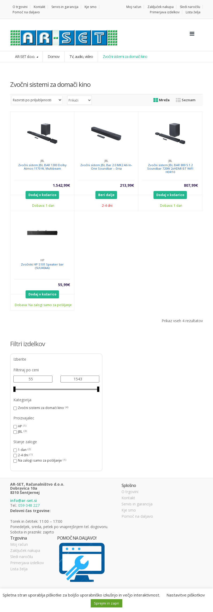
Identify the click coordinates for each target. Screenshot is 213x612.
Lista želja (193, 12)
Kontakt (39, 7)
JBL (20, 431)
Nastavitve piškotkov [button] (185, 595)
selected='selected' (79, 100)
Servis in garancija (64, 7)
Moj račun (133, 7)
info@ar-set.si (23, 500)
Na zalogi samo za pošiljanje (40, 460)
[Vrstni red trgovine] (37, 100)
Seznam (185, 100)
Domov (53, 56)
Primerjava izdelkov (165, 12)
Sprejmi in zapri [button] (106, 603)
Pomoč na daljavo (26, 12)
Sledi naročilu (190, 7)
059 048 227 (29, 505)
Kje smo (91, 7)
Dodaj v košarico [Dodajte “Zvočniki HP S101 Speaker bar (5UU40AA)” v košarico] (42, 294)
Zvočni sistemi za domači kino (41, 408)
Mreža (161, 100)
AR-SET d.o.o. (25, 56)
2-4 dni (23, 455)
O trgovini (20, 7)
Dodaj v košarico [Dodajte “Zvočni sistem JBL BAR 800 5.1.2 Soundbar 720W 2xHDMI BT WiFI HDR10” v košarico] (170, 195)
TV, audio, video (81, 56)
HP (20, 426)
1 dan (22, 449)
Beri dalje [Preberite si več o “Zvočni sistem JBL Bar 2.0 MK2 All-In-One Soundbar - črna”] (106, 195)
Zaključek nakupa (160, 7)
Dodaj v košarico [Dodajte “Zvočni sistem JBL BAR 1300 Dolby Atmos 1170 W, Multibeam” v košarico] (42, 195)
